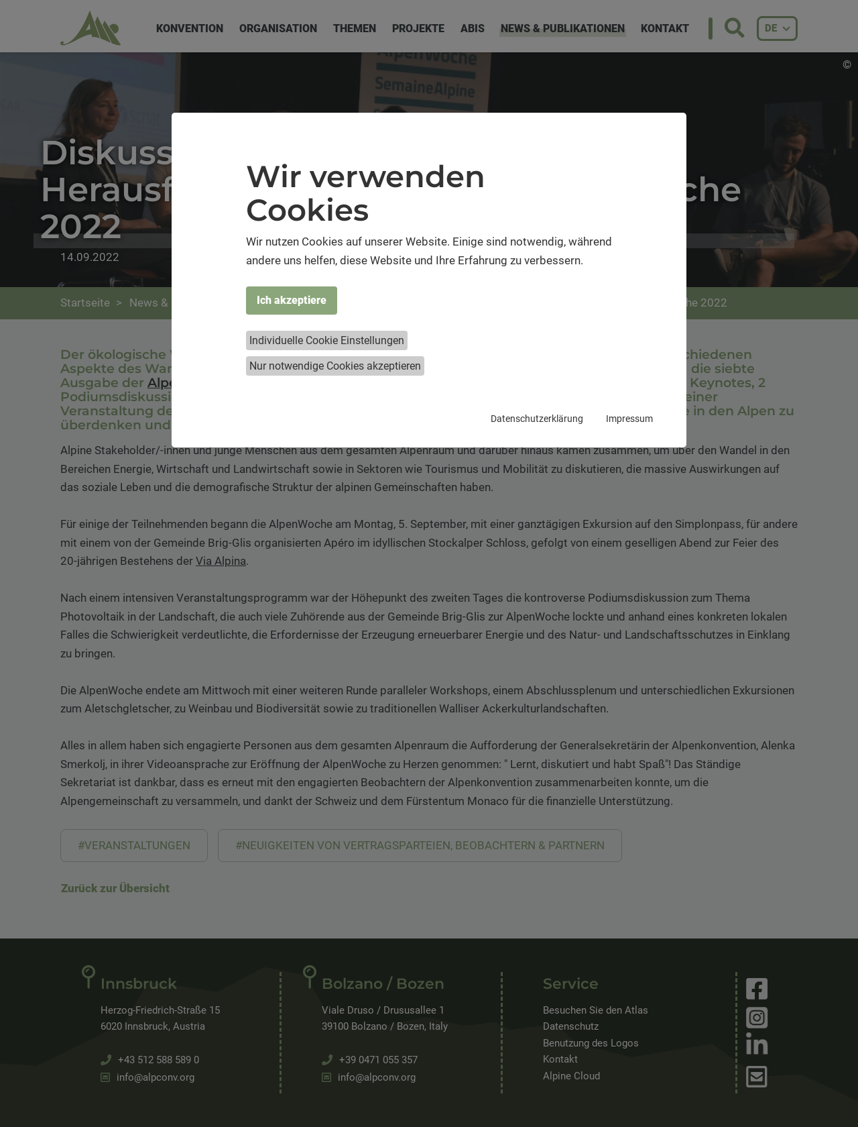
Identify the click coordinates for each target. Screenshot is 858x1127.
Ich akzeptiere (291, 300)
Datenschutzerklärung (537, 418)
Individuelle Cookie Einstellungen (326, 340)
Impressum (629, 418)
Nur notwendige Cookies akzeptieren (335, 366)
